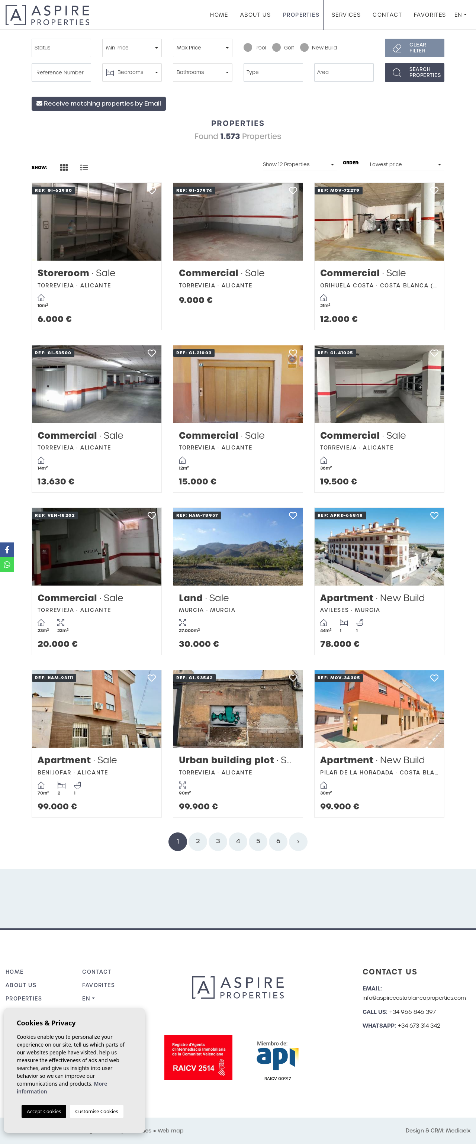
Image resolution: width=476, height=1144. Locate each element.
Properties (301, 15)
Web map (171, 1130)
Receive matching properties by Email (98, 103)
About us (255, 15)
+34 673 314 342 (419, 1025)
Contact (387, 15)
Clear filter (418, 48)
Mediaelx (458, 1130)
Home (219, 15)
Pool (255, 48)
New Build (318, 48)
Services (346, 15)
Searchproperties (425, 72)
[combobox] (61, 48)
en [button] (458, 15)
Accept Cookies (44, 1111)
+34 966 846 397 (412, 1012)
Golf (283, 48)
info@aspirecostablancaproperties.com (414, 998)
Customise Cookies (96, 1111)
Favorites (430, 15)
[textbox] (63, 48)
